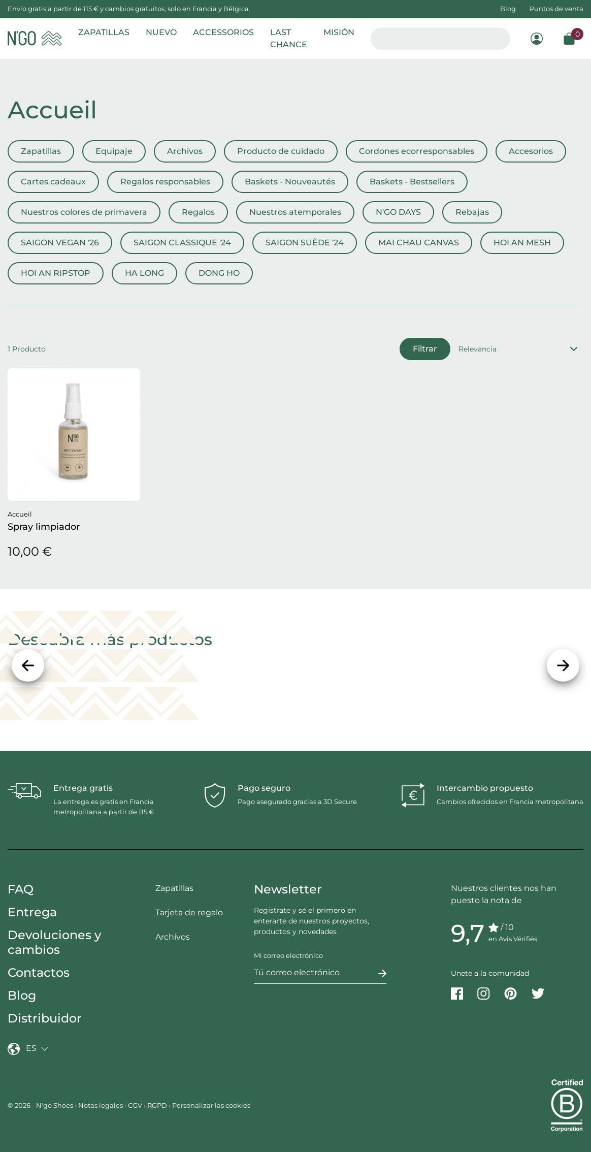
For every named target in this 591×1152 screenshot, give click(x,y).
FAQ (21, 889)
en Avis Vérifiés (512, 939)
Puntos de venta (556, 9)
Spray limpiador (44, 526)
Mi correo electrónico (288, 955)
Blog (508, 9)
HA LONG (144, 273)
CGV (135, 1105)
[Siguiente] (563, 665)
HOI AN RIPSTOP (55, 273)
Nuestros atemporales (295, 212)
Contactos (39, 972)
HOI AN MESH (522, 242)
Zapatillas (41, 151)
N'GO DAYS (398, 212)
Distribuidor (45, 1018)
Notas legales (100, 1105)
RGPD (157, 1105)
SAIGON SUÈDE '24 (305, 242)
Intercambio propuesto (485, 788)
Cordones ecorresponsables (416, 151)
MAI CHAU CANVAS (418, 242)
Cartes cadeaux (53, 181)
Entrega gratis (83, 788)
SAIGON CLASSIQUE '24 (182, 242)
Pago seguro (264, 788)
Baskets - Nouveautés (290, 181)
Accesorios (531, 151)
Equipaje (114, 151)
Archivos (185, 151)
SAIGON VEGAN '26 (60, 242)
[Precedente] (28, 665)
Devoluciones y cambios (54, 942)
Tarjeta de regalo (189, 912)
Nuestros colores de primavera (84, 212)
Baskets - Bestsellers (412, 181)
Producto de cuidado (280, 151)
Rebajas (472, 212)
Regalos (198, 212)
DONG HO (219, 273)
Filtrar (425, 349)
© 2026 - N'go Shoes (41, 1105)
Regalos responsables (165, 181)
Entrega (32, 912)
